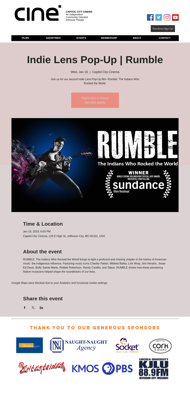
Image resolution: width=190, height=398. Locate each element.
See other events (95, 102)
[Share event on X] (33, 307)
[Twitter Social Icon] (158, 17)
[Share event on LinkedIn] (41, 307)
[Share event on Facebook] (24, 307)
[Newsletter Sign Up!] (163, 28)
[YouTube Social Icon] (175, 17)
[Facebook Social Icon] (150, 17)
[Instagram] (167, 17)
